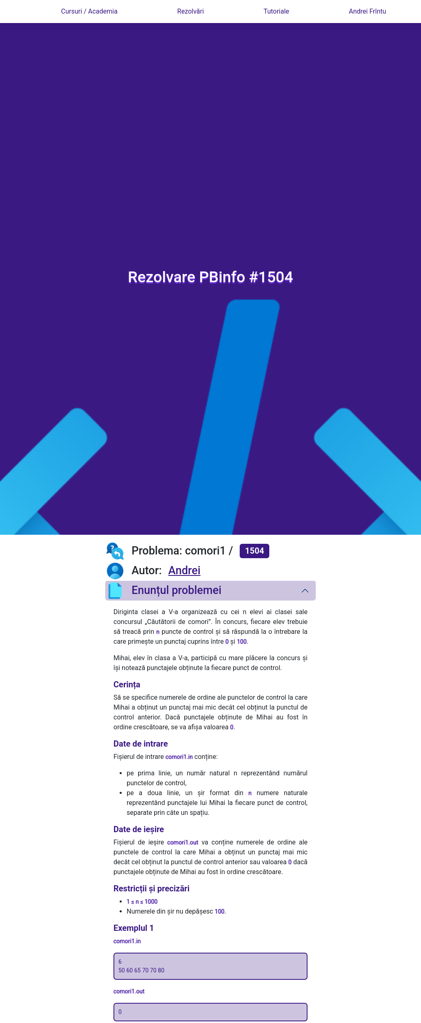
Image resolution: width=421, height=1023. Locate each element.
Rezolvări (190, 11)
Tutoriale (276, 11)
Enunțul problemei (163, 591)
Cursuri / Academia (89, 11)
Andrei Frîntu (367, 11)
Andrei (184, 570)
